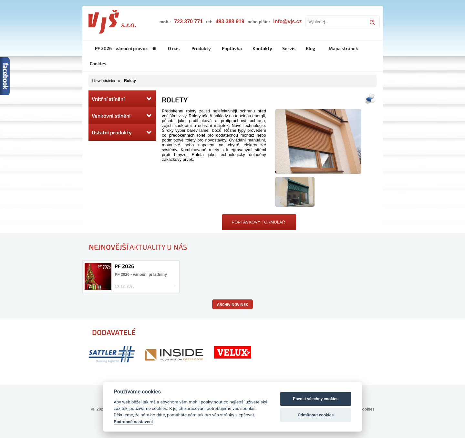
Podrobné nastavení (133, 421)
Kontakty (262, 48)
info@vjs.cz (287, 21)
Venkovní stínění (122, 115)
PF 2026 (124, 266)
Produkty (201, 48)
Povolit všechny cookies (315, 398)
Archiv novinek (232, 304)
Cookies (98, 63)
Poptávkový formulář (258, 222)
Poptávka (232, 48)
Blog (310, 48)
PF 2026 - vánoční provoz (121, 48)
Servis (288, 48)
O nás (174, 48)
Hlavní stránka (103, 81)
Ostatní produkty (122, 132)
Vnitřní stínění (122, 98)
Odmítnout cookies (316, 414)
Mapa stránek (343, 48)
